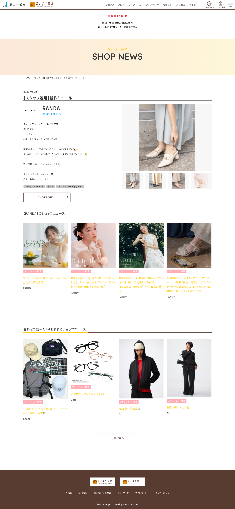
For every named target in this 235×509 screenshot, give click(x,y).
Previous (25, 268)
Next (210, 268)
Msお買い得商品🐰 (130, 408)
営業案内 (168, 4)
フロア (121, 4)
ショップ (110, 4)
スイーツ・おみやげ (149, 4)
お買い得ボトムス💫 (178, 407)
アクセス (180, 4)
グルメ (131, 4)
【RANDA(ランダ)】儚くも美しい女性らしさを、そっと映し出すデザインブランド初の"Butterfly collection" (93, 282)
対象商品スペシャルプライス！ (88, 394)
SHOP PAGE (45, 197)
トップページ (29, 78)
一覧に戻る (117, 438)
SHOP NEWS (46, 78)
